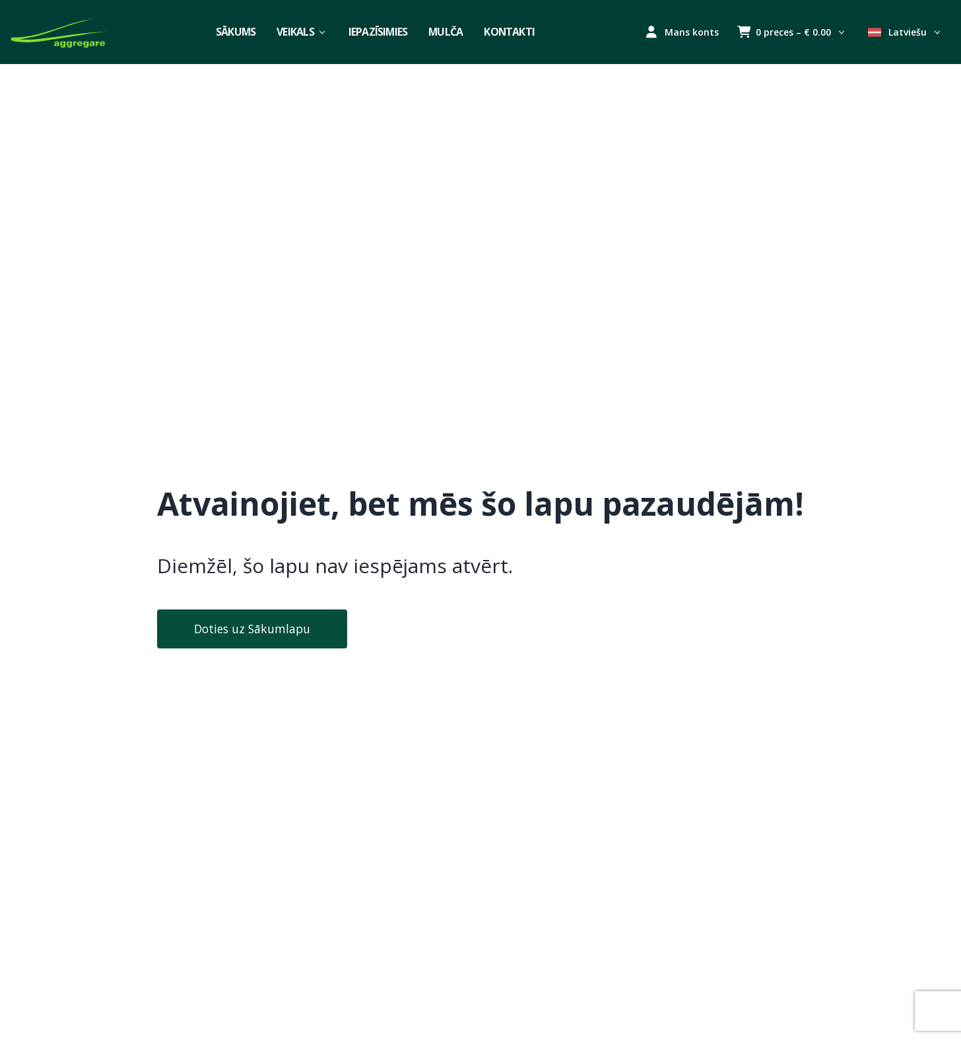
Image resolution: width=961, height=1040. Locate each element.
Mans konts (682, 32)
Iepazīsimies (378, 31)
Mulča (445, 31)
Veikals (302, 31)
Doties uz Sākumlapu (252, 629)
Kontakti (509, 31)
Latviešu (905, 32)
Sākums (235, 31)
